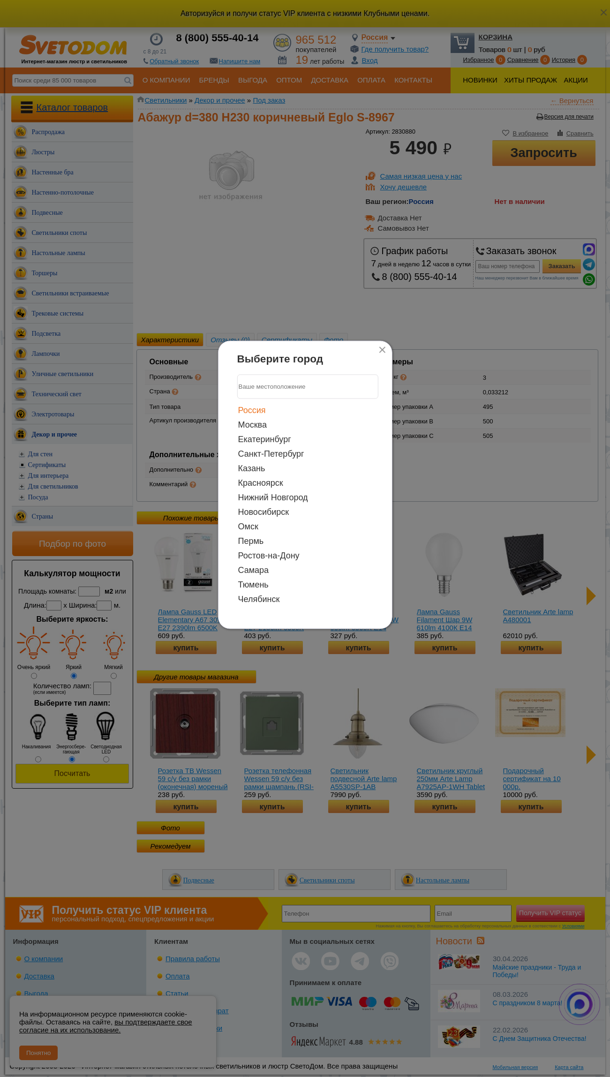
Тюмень (253, 584)
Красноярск (260, 482)
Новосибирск (263, 511)
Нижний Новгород (273, 497)
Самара (253, 569)
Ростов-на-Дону (269, 555)
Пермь (251, 540)
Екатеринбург (264, 439)
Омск (248, 526)
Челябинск (259, 598)
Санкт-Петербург (271, 453)
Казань (251, 468)
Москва (252, 424)
